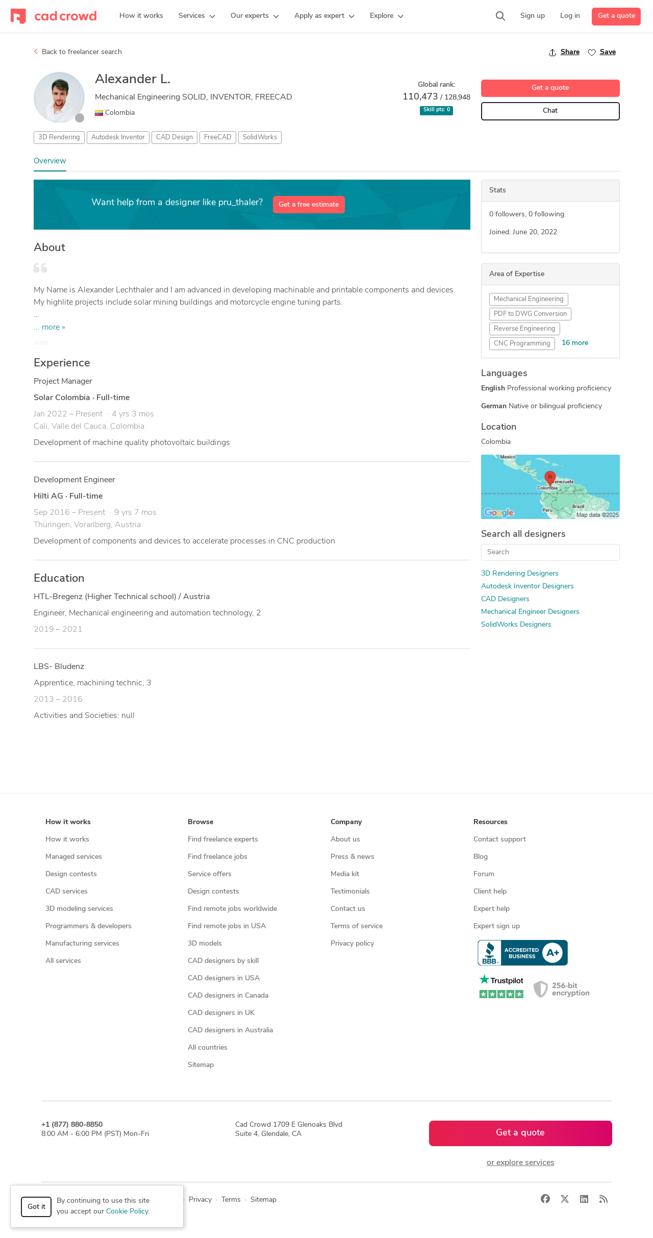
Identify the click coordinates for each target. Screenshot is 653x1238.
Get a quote (616, 16)
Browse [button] (200, 822)
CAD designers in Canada (228, 996)
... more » (49, 328)
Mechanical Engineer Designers (530, 612)
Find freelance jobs (217, 857)
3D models (205, 944)
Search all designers (523, 534)
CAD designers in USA (224, 978)
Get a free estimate (309, 205)
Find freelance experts (223, 840)
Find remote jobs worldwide (232, 909)
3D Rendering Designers (520, 574)
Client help (490, 892)
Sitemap (201, 1065)
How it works (67, 840)
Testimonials (350, 892)
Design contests (71, 874)
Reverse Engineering (525, 329)
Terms (231, 1200)
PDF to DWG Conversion (530, 314)
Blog (480, 857)
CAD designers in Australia (230, 1030)
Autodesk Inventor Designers (527, 586)
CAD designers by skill (223, 961)
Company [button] (346, 822)
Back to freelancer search (78, 52)
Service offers (210, 874)
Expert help (491, 909)
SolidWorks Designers (516, 625)
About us (345, 840)
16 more (575, 343)
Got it (36, 1207)
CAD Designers (505, 599)
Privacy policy (352, 944)
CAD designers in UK (221, 1013)
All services (63, 961)
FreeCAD (218, 137)
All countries (208, 1048)
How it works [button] (68, 822)
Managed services (73, 857)
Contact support (499, 840)
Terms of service (357, 926)
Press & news (352, 857)
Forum (483, 874)
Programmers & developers (88, 926)
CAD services (66, 892)
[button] (197, 16)
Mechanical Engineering (529, 299)
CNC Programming (522, 343)
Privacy (200, 1200)
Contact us (348, 909)
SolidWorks (260, 137)
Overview (50, 161)
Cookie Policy (127, 1212)
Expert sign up (496, 926)
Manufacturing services (82, 944)
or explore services (521, 1163)
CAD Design (174, 137)
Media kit (345, 874)
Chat (550, 111)
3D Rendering (59, 137)
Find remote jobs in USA (227, 926)
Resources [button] (490, 822)
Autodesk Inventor (118, 137)
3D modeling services (79, 909)
